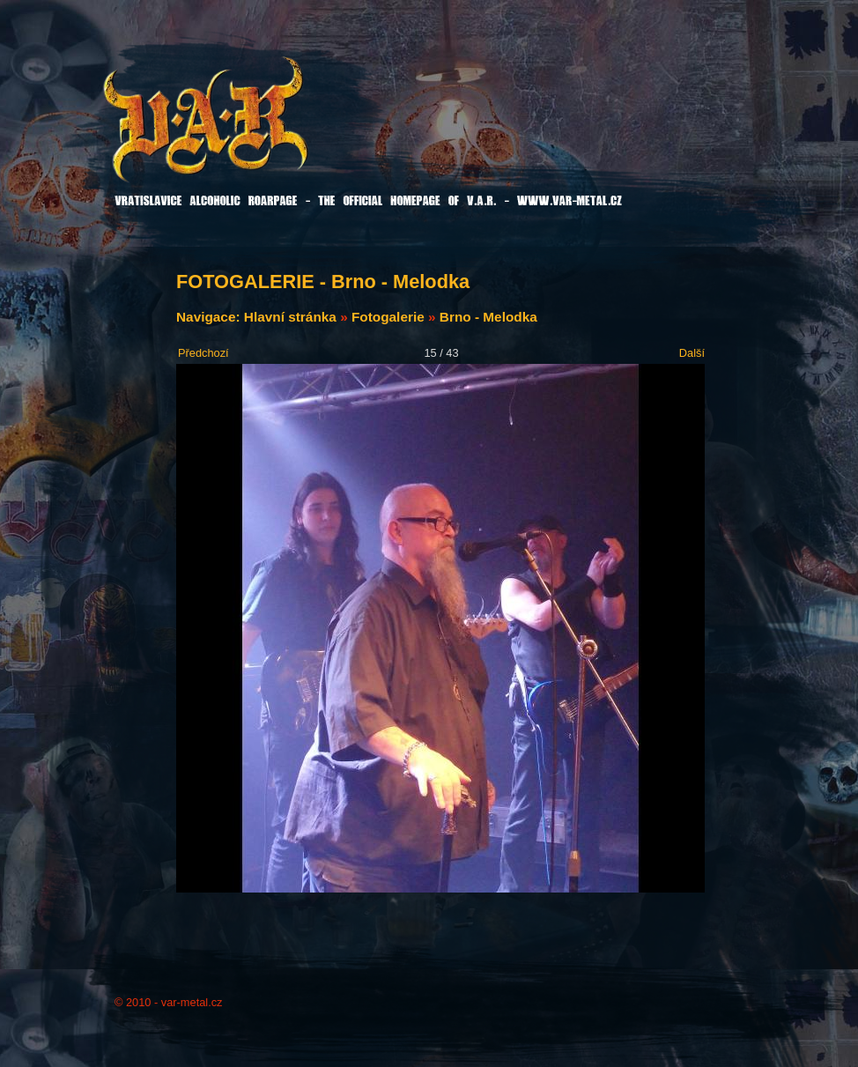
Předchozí (203, 352)
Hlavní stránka (290, 316)
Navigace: (210, 316)
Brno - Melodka (488, 316)
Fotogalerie (388, 316)
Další (692, 352)
